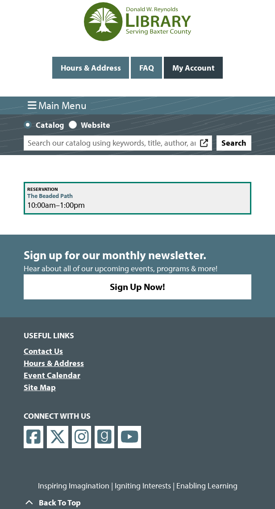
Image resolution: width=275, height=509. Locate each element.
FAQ (146, 68)
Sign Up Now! (137, 286)
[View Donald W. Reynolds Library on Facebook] (33, 437)
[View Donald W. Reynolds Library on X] (57, 437)
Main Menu (57, 105)
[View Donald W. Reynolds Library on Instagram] (82, 437)
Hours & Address (91, 68)
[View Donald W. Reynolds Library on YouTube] (130, 437)
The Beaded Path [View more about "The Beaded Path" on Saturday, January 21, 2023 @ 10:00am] (50, 196)
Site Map (40, 387)
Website (95, 125)
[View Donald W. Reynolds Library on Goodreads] (104, 437)
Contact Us (43, 351)
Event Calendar (52, 375)
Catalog (50, 125)
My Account (193, 68)
